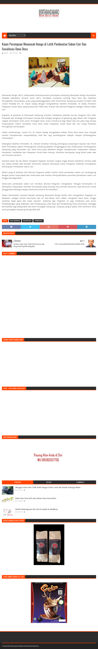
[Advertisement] (49, 24)
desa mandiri (15, 220)
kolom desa (27, 220)
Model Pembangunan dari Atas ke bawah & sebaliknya (36, 509)
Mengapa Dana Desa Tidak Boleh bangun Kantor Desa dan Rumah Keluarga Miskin (47, 487)
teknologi (38, 220)
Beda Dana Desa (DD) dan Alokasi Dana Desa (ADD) (35, 498)
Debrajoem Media (17, 646)
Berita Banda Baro (32, 646)
